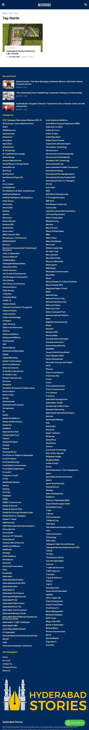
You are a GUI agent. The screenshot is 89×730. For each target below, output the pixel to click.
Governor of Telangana (13, 536)
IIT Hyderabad (9, 632)
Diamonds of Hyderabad (13, 351)
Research (50, 430)
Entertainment (9, 401)
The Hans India (14, 57)
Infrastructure (52, 150)
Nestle (16, 13)
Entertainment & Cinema (13, 405)
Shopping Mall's (52, 460)
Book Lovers (8, 231)
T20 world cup (52, 520)
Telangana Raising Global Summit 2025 (62, 547)
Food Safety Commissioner (14, 465)
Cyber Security (9, 324)
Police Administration (55, 386)
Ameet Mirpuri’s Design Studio (16, 164)
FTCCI (5, 479)
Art (4, 181)
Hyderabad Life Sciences (13, 593)
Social (48, 467)
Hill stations (8, 560)
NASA (48, 292)
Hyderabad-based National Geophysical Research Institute (20, 618)
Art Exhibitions (9, 187)
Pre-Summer (51, 393)
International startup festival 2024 (60, 177)
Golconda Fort (9, 529)
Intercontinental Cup (54, 164)
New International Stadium (57, 315)
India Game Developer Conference (17, 646)
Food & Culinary (9, 459)
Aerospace (7, 140)
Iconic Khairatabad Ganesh (14, 629)
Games (6, 486)
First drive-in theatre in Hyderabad (18, 455)
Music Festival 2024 (54, 285)
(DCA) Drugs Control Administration (18, 124)
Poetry (49, 379)
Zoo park (50, 645)
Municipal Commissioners (57, 272)
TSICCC (49, 581)
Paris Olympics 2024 (54, 356)
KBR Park (50, 201)
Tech (48, 531)
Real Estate (50, 426)
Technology (51, 537)
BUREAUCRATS (9, 241)
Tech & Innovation (53, 534)
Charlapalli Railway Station (14, 264)
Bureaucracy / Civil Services (15, 238)
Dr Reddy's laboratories (13, 371)
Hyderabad (7, 576)
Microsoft (50, 245)
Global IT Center (10, 519)
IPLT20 (49, 184)
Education (7, 385)
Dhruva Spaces (9, 348)
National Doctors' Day (55, 298)
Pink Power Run (52, 376)
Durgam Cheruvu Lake (12, 378)
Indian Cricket (52, 134)
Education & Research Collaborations (19, 388)
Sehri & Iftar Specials (55, 453)
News (48, 319)
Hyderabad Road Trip (12, 607)
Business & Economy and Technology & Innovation (20, 249)
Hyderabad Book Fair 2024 (14, 583)
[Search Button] (85, 4)
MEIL (48, 235)
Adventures (7, 137)
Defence (6, 331)
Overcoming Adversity (55, 346)
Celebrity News (9, 260)
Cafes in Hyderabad (11, 253)
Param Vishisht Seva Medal (57, 352)
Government (8, 533)
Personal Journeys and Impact (59, 362)
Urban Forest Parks (54, 605)
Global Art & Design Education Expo (18, 512)
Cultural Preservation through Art (17, 307)
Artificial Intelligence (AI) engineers (18, 198)
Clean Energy (8, 290)
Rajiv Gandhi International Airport (60, 413)
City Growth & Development (14, 274)
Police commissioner (55, 389)
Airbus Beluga (9, 157)
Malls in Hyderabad (54, 218)
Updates (49, 594)
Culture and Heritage (12, 317)
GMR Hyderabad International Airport (18, 526)
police (48, 383)
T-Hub (48, 510)
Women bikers (52, 628)
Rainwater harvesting (55, 409)
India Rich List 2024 (54, 127)
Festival (6, 445)
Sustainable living (54, 507)
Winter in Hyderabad (54, 625)
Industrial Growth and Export (58, 144)
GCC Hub (6, 492)
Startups (49, 490)
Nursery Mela (51, 335)
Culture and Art (9, 314)
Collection (7, 294)
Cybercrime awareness (13, 327)
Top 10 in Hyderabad (54, 561)
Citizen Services (10, 270)
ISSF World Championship (57, 194)
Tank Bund (50, 524)
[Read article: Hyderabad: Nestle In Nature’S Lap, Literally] (23, 38)
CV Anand (7, 321)
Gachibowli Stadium (11, 482)
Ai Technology (9, 150)
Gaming (6, 489)
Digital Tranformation (12, 361)
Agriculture (7, 144)
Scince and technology (56, 450)
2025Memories (9, 130)
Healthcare (10, 48)
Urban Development (54, 601)
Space (48, 473)
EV (4, 412)
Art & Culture (8, 184)
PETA (48, 366)
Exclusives (7, 425)
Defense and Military (11, 338)
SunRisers (50, 497)
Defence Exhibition (11, 334)
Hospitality (7, 573)
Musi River (50, 275)
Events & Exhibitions (11, 418)
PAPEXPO (50, 349)
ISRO (48, 191)
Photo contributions (54, 372)
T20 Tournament (53, 517)
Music (48, 278)
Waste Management (54, 611)
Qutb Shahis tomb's (54, 403)
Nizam (48, 325)
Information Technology (56, 147)
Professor (50, 396)
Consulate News (9, 297)
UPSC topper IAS (53, 598)
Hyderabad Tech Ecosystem (15, 610)
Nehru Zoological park (56, 312)
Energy (6, 398)
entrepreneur (8, 408)
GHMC (5, 499)
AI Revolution (8, 147)
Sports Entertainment (55, 483)
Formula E (7, 472)
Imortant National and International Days (20, 636)
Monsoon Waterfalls (54, 261)
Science (49, 446)
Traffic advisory (53, 571)
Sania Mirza (51, 440)
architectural (8, 174)
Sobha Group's (52, 463)
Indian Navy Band (53, 137)
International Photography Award (60, 174)
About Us (6, 671)
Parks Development (54, 359)
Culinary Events (9, 304)
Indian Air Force (52, 130)
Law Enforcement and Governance (60, 211)
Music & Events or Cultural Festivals (61, 282)
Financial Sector (10, 452)
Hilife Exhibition (9, 556)
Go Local (6, 660)
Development (8, 341)
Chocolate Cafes (10, 267)
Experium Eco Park (11, 432)
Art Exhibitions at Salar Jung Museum (19, 191)
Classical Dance (9, 287)
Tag (10, 13)
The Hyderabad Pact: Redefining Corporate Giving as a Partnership (49, 93)
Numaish (50, 329)
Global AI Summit (10, 506)
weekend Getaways (54, 615)
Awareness (7, 218)
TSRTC (49, 584)
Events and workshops (12, 422)
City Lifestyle (8, 280)
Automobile (8, 208)
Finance (6, 449)
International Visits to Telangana (60, 181)
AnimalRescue (9, 167)
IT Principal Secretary (55, 198)
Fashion (6, 438)
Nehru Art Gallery (53, 305)
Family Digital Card (11, 435)
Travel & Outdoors (54, 578)
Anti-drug (7, 171)
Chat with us (74, 722)
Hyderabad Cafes (10, 586)
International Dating (54, 171)
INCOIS (6, 639)
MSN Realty (51, 268)
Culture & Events (10, 311)
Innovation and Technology (57, 161)
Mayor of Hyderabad (55, 231)
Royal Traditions (53, 433)
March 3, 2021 (27, 57)
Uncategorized (52, 588)
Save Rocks (51, 443)
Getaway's (7, 496)
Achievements (9, 134)
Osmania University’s (55, 342)
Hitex (5, 570)
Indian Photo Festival (55, 140)
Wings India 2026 (53, 621)
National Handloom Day (56, 302)
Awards (6, 214)
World (48, 635)
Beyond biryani (9, 221)
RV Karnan (50, 436)
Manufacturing (52, 221)
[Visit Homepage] (44, 4)
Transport (50, 574)
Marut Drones (52, 228)
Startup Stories (52, 487)
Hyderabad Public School (13, 603)
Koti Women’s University (56, 204)
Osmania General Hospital (57, 339)
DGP (4, 344)
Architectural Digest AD (13, 177)
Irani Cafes (50, 187)
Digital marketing (10, 358)
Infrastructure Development (58, 157)
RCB (47, 423)
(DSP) (5, 127)
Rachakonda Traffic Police (57, 406)
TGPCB (49, 551)
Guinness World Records (13, 543)
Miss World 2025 (53, 258)
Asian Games (8, 201)
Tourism (49, 564)
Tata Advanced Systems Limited (60, 527)
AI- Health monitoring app (14, 154)
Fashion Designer (10, 442)
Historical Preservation (13, 566)
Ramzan (49, 416)
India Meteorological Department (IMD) (63, 124)
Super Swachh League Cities (58, 504)
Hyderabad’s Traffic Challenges (16, 622)
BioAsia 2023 (8, 224)
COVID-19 (7, 301)
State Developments (54, 494)
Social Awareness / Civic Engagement (62, 470)
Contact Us (7, 664)
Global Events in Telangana (14, 516)
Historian (7, 563)
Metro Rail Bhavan (53, 241)
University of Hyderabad (56, 591)
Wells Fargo (51, 618)
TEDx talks (51, 541)
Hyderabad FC (9, 590)
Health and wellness (11, 546)
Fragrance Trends (10, 475)
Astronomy (7, 204)
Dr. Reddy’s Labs (10, 375)
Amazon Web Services (12, 161)
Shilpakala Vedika (53, 457)
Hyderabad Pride (10, 600)
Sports (49, 480)
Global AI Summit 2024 (12, 509)
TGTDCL (49, 554)
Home (5, 13)
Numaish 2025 (52, 332)
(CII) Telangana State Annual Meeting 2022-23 (22, 120)
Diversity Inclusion (11, 368)
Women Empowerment (55, 632)
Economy (7, 381)
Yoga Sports (51, 642)
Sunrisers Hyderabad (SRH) (57, 500)
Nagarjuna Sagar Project (56, 288)
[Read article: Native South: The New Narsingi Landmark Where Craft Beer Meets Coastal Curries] (8, 84)
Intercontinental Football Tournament (62, 167)
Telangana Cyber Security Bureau (60, 544)
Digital (5, 354)
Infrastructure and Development (59, 154)
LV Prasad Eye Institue (55, 214)
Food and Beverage (11, 462)
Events (5, 415)
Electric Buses (9, 391)
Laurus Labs (51, 208)
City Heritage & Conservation (15, 277)
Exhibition (7, 428)
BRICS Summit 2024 (11, 235)
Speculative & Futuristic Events (59, 477)
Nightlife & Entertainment (56, 322)
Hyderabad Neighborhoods (14, 597)
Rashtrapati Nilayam (54, 420)
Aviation (6, 211)
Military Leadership (54, 248)
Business (6, 245)
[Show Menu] (3, 4)
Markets (49, 224)
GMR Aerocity (8, 523)
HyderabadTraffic (10, 626)
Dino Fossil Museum (11, 364)
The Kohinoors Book (55, 557)
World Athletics (52, 638)
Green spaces (9, 539)
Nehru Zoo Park (53, 309)
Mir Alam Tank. (52, 251)
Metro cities (51, 238)
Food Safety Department (13, 469)
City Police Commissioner (14, 284)
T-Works (49, 514)
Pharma (49, 369)
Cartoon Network (10, 257)
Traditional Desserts (55, 568)
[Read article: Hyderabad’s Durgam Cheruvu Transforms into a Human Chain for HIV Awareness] (8, 106)
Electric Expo (8, 395)
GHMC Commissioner (12, 502)
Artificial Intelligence (11, 194)
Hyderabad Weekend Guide (14, 613)
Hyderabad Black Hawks (13, 580)
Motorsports (51, 265)
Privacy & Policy (10, 667)
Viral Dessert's (52, 608)
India (5, 642)
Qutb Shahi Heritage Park (56, 399)
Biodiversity (8, 228)
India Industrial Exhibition (57, 120)
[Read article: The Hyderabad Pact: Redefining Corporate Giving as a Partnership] (8, 96)
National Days (52, 295)
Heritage (6, 553)
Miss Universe (52, 255)
